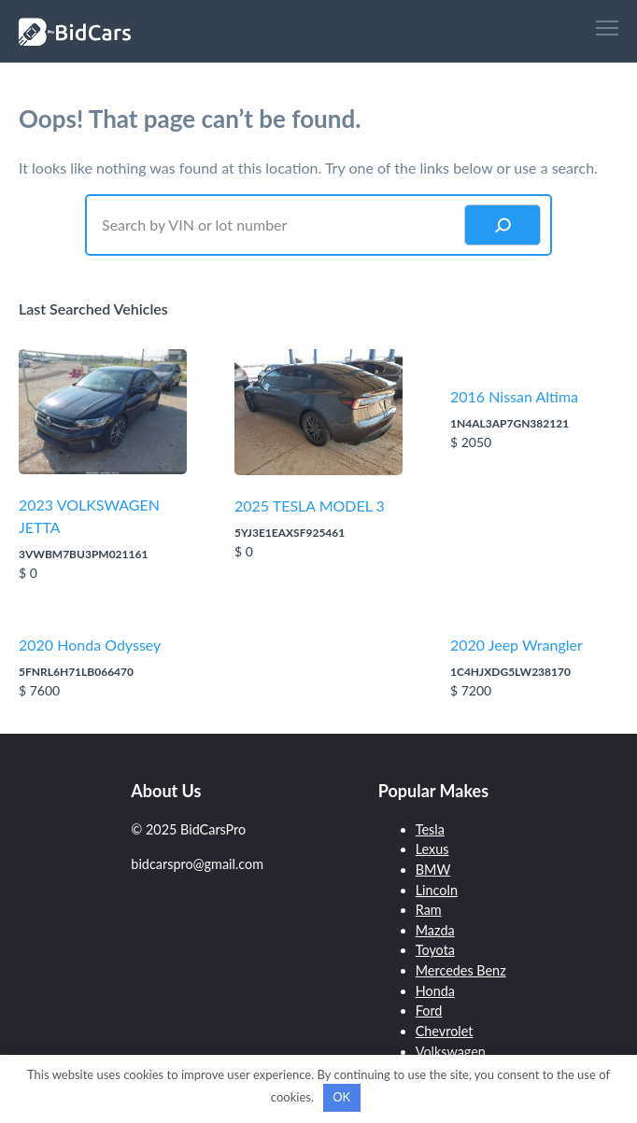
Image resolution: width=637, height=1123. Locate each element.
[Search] (502, 225)
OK (341, 1096)
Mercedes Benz (461, 970)
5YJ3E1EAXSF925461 (289, 533)
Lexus (432, 849)
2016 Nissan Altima (514, 396)
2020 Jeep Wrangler (516, 644)
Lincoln (437, 890)
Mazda (435, 930)
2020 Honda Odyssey (90, 644)
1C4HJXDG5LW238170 (510, 672)
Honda (435, 991)
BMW (433, 869)
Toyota (435, 950)
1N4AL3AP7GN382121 (509, 423)
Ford (429, 1010)
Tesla (430, 829)
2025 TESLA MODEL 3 (309, 505)
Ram (429, 910)
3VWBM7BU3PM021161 (83, 554)
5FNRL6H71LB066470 (76, 672)
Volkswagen (451, 1052)
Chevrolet (445, 1031)
